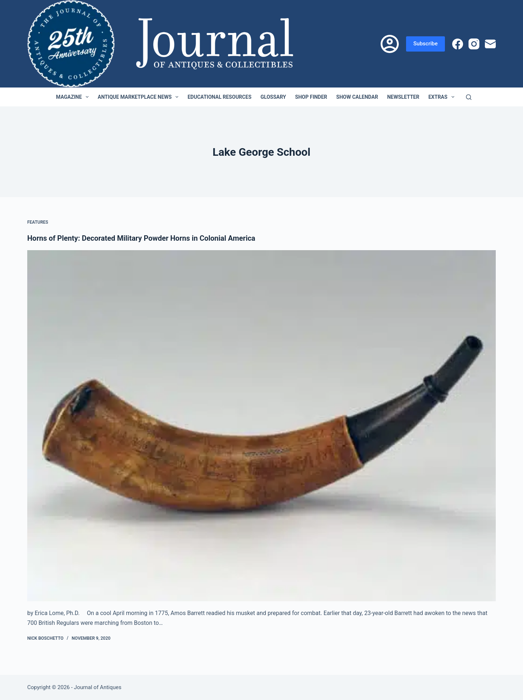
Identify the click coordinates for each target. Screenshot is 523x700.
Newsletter (403, 97)
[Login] (390, 44)
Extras (442, 97)
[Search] (468, 97)
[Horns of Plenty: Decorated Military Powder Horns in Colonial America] (261, 426)
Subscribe (425, 43)
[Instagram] (474, 43)
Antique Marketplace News (139, 97)
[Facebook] (457, 43)
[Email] (490, 43)
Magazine (74, 97)
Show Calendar (357, 97)
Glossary (273, 97)
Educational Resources (219, 97)
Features (37, 222)
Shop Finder (311, 97)
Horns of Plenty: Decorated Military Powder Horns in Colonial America (141, 238)
